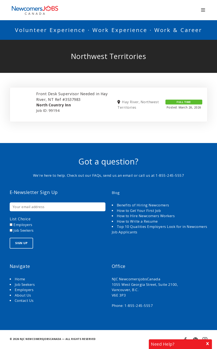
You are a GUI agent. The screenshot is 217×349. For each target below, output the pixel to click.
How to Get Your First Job (139, 210)
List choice (20, 218)
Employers (24, 289)
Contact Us (24, 300)
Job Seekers (25, 284)
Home (20, 279)
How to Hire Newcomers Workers (146, 215)
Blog (116, 192)
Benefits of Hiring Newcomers (143, 205)
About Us (23, 295)
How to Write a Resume (137, 221)
